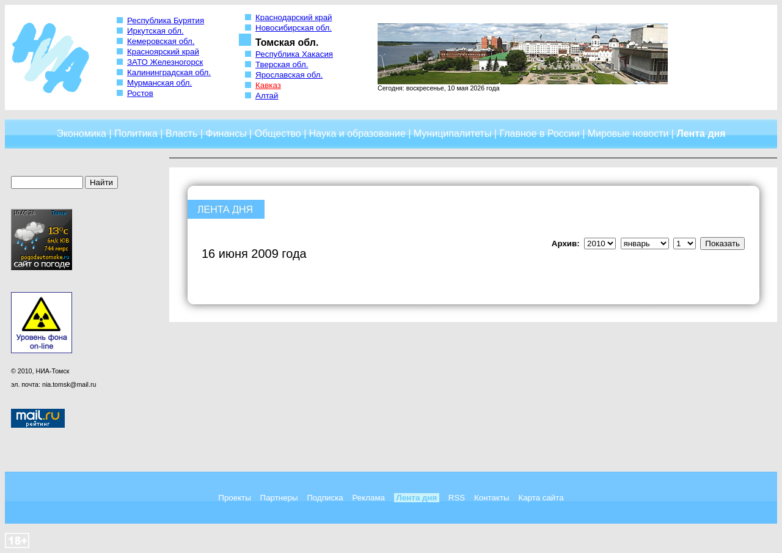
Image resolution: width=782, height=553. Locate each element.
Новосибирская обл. (293, 27)
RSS (456, 497)
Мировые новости (628, 133)
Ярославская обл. (289, 74)
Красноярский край (163, 51)
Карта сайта (540, 497)
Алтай (266, 95)
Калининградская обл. (169, 72)
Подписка (325, 497)
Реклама (369, 497)
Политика (136, 133)
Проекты (234, 497)
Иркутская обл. (155, 30)
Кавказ (268, 85)
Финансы (226, 133)
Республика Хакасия (294, 54)
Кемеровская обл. (161, 41)
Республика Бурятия (165, 20)
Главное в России (539, 133)
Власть (182, 133)
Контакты (492, 497)
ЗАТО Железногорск (165, 62)
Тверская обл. (281, 64)
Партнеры (279, 497)
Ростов (140, 93)
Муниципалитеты (453, 133)
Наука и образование (357, 133)
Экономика (81, 133)
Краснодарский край (293, 17)
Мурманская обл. (159, 82)
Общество (278, 133)
